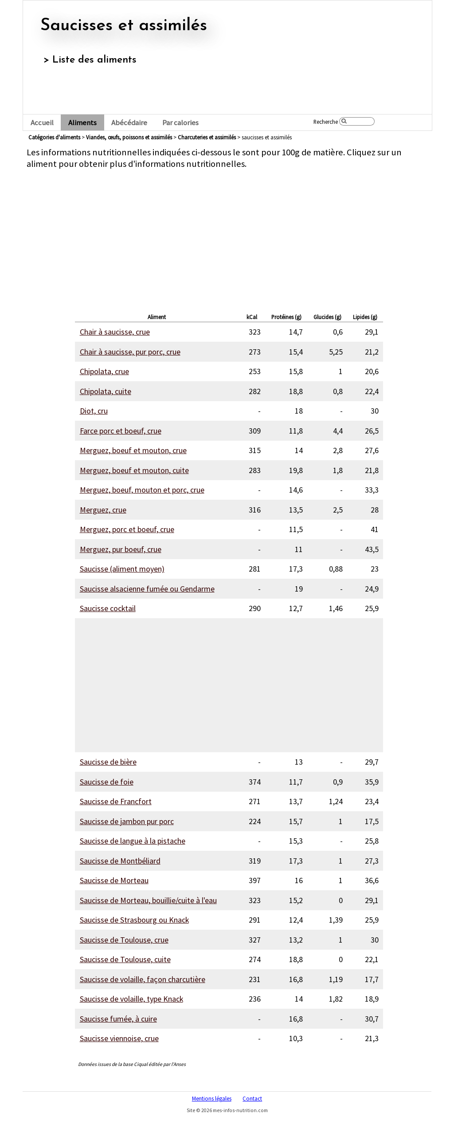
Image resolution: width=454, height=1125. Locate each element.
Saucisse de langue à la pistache (132, 841)
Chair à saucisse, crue (115, 332)
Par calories (180, 122)
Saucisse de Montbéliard (120, 861)
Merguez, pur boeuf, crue (120, 549)
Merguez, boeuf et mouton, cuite (134, 470)
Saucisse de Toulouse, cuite (125, 959)
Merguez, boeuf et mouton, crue (133, 450)
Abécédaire (129, 122)
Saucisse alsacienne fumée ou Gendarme (147, 589)
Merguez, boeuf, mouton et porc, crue (142, 490)
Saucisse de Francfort (116, 801)
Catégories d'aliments (54, 137)
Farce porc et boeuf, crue (120, 431)
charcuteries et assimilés (207, 137)
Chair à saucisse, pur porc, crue (130, 352)
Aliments (82, 122)
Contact (252, 1098)
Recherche (325, 121)
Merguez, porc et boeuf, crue (127, 529)
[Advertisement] (229, 239)
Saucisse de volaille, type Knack (131, 999)
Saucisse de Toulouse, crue (124, 940)
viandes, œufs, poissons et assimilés (129, 137)
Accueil (42, 122)
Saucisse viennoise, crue (119, 1038)
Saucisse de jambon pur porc (127, 821)
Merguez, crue (103, 510)
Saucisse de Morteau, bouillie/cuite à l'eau (148, 900)
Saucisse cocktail (108, 608)
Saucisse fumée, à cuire (118, 1019)
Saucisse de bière (108, 762)
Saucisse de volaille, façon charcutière (142, 979)
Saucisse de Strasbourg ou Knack (134, 920)
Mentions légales (211, 1098)
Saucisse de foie (106, 782)
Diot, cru (94, 411)
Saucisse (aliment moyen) (122, 569)
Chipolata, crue (104, 371)
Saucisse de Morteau (114, 880)
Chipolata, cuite (105, 391)
